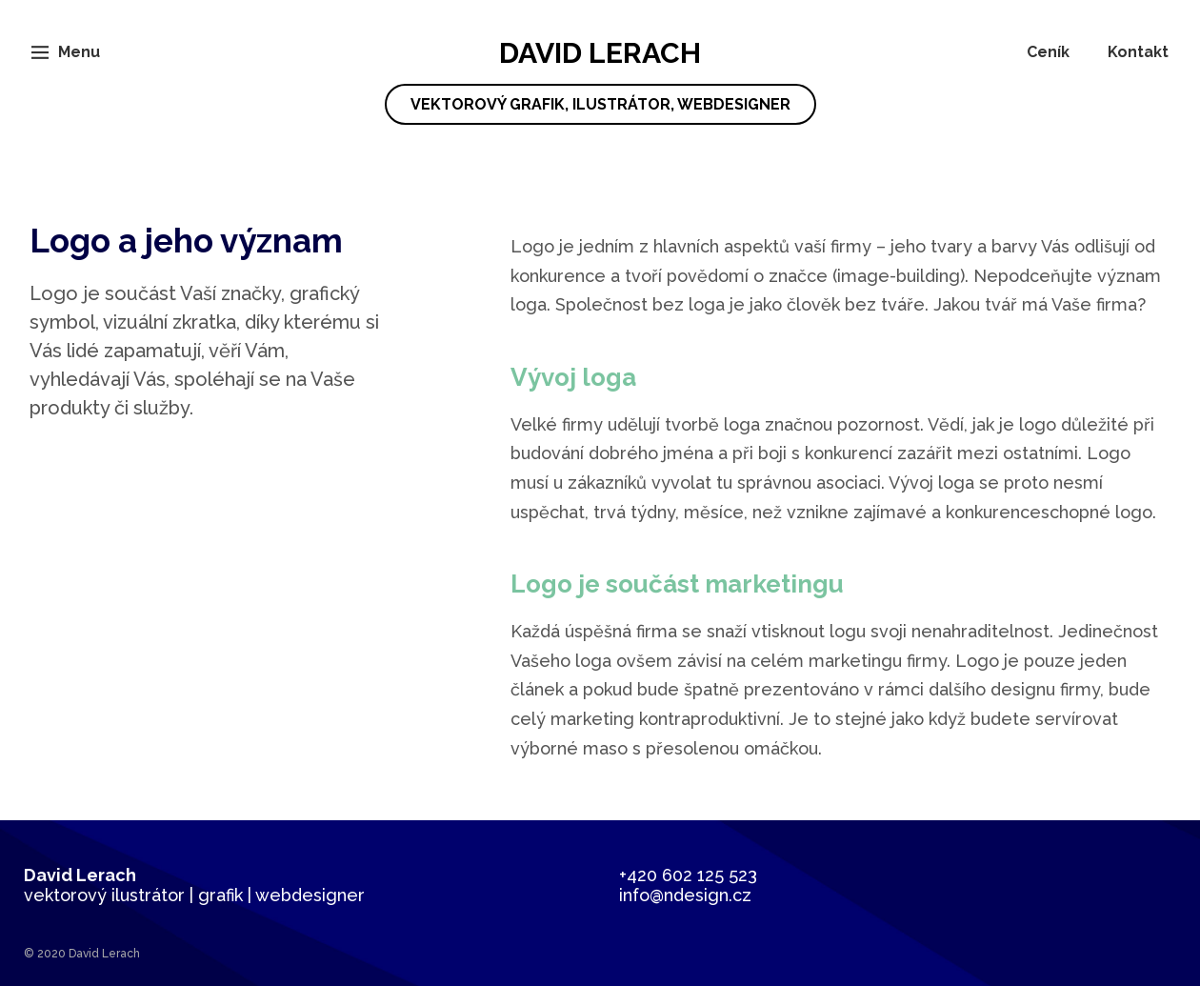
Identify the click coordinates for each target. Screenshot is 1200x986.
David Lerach (600, 80)
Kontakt (1138, 52)
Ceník (1048, 52)
